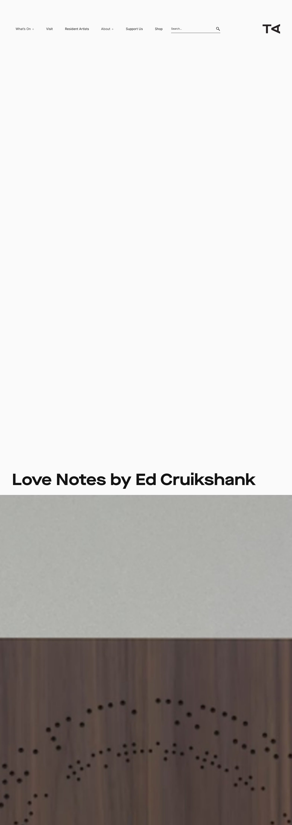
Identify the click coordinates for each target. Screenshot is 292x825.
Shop (159, 29)
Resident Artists (77, 29)
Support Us (134, 29)
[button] (23, 29)
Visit (49, 29)
